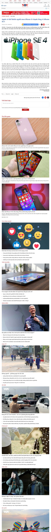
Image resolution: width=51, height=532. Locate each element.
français (6, 2)
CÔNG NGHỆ (5, 16)
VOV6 (33, 0)
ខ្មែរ (27, 2)
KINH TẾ (4, 344)
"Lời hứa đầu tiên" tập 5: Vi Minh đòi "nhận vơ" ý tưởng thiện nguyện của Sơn (19, 498)
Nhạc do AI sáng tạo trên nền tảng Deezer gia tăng (14, 335)
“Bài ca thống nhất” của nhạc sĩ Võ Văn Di (11, 503)
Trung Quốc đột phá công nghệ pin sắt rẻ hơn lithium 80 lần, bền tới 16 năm (19, 253)
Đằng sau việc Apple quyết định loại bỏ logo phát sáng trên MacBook (17, 339)
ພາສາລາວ (35, 2)
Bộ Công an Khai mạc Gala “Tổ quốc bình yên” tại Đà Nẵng (15, 505)
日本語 (24, 2)
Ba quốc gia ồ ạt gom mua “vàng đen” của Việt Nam (14, 382)
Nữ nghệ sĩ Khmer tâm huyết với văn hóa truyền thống (14, 501)
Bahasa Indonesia (17, 2)
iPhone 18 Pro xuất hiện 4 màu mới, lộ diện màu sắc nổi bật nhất (16, 341)
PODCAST (5, 426)
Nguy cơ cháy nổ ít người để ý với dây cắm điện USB (13, 294)
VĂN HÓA (4, 467)
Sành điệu (12, 16)
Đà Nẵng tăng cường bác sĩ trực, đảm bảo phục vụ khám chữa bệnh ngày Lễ (19, 419)
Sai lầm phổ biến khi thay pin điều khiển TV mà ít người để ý (15, 298)
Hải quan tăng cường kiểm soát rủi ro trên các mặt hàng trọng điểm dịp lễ (18, 378)
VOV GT (38, 0)
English (4, 5)
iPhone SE (8, 94)
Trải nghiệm (5, 262)
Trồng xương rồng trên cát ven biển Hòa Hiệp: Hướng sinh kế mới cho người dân (20, 380)
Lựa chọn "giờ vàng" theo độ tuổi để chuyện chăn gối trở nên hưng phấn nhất (19, 457)
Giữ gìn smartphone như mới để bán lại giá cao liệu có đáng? (16, 300)
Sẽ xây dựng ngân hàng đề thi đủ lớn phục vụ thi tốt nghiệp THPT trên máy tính (20, 460)
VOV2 (15, 0)
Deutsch (11, 2)
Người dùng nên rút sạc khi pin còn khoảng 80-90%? (14, 296)
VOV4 (24, 0)
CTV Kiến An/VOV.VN (44, 89)
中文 (2, 2)
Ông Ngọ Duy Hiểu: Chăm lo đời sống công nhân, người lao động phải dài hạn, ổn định (21, 423)
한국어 (31, 2)
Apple (12, 94)
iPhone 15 (17, 94)
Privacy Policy (18, 107)
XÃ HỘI (4, 385)
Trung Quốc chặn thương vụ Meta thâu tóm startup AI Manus (16, 255)
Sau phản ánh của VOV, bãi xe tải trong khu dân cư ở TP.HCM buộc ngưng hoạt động (20, 416)
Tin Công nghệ (6, 221)
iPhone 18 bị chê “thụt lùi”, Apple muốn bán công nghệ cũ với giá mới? (17, 337)
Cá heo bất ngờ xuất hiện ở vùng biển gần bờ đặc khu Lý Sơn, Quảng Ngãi (18, 421)
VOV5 (29, 0)
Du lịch (4, 508)
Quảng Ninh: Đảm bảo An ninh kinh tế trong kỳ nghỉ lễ (14, 376)
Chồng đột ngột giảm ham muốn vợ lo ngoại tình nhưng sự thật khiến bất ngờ (19, 464)
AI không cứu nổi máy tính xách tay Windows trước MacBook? (16, 259)
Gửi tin (25, 109)
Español (45, 2)
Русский (40, 2)
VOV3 (20, 0)
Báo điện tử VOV (5, 217)
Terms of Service (23, 107)
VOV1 (10, 0)
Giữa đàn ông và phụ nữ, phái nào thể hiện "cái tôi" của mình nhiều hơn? (18, 462)
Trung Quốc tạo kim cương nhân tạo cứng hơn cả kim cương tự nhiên (17, 257)
